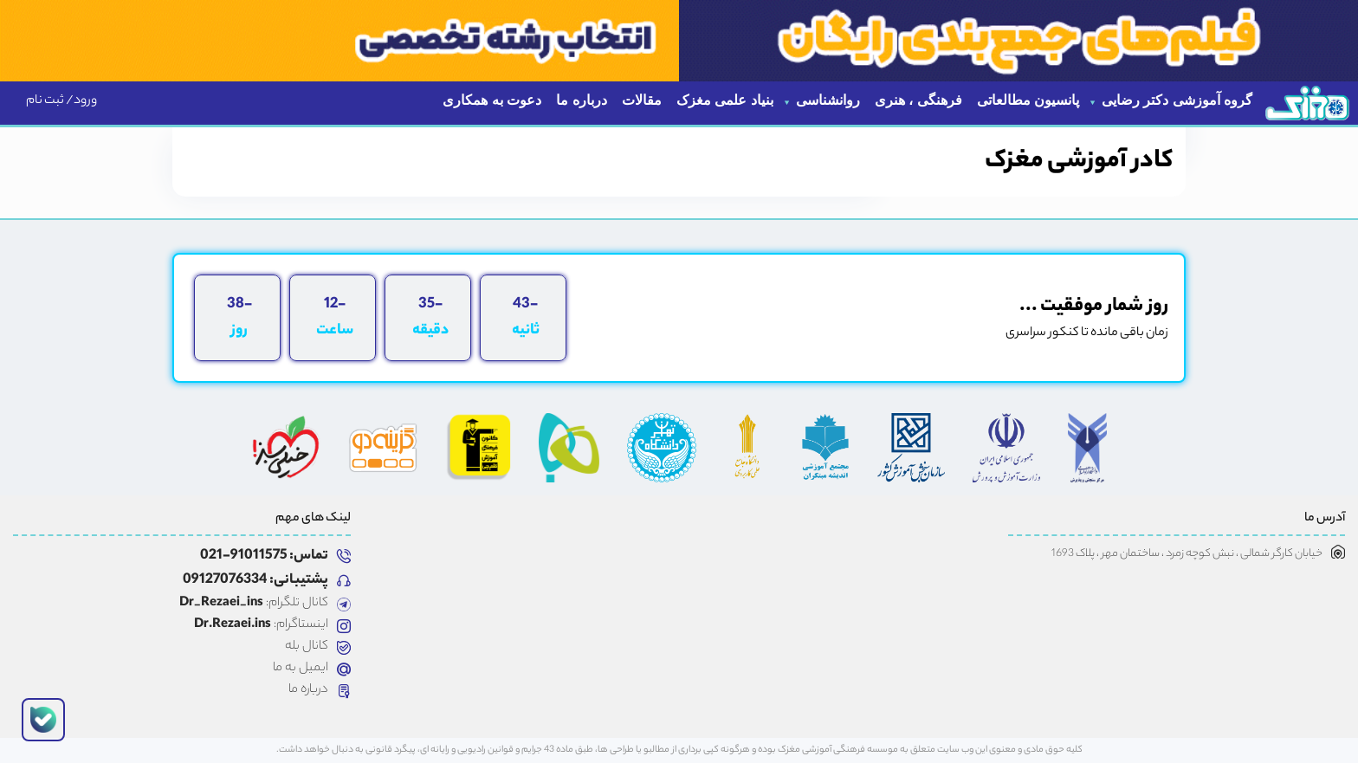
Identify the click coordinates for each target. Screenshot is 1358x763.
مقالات (642, 100)
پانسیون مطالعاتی (1028, 100)
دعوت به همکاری (492, 100)
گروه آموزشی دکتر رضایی (1177, 100)
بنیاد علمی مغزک (724, 100)
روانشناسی (828, 100)
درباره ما (581, 100)
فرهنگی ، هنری (918, 100)
